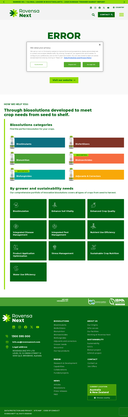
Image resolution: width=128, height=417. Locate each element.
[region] (64, 57)
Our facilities (93, 331)
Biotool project (94, 350)
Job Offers (92, 366)
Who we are (92, 328)
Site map (38, 411)
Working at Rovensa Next (98, 335)
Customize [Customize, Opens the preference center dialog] (38, 64)
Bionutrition (59, 331)
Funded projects (61, 373)
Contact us (92, 363)
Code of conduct (51, 411)
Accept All (91, 64)
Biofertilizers (59, 328)
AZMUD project (94, 353)
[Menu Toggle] (121, 14)
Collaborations (60, 370)
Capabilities (59, 366)
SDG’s (90, 347)
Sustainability (95, 339)
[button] (3, 2)
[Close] (99, 44)
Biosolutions (61, 321)
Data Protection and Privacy (18, 411)
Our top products (61, 351)
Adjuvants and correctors (65, 341)
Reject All (72, 64)
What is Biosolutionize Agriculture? (59, 2)
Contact (92, 359)
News (57, 381)
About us (92, 321)
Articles (57, 384)
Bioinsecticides (61, 335)
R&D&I (57, 359)
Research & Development (65, 363)
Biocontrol (58, 348)
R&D (56, 394)
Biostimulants (60, 325)
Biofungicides (60, 338)
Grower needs (60, 344)
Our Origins (92, 325)
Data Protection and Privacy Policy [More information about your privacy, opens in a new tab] (78, 58)
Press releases (60, 391)
